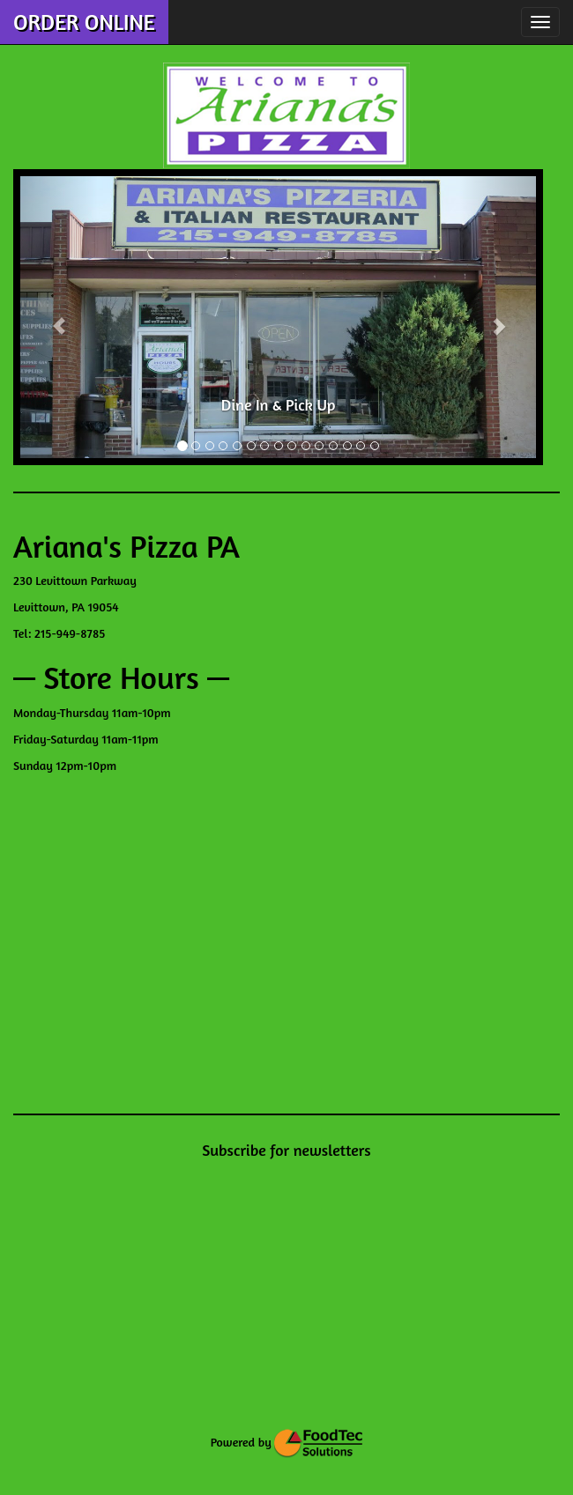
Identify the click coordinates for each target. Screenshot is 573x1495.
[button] (59, 317)
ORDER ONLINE (84, 22)
